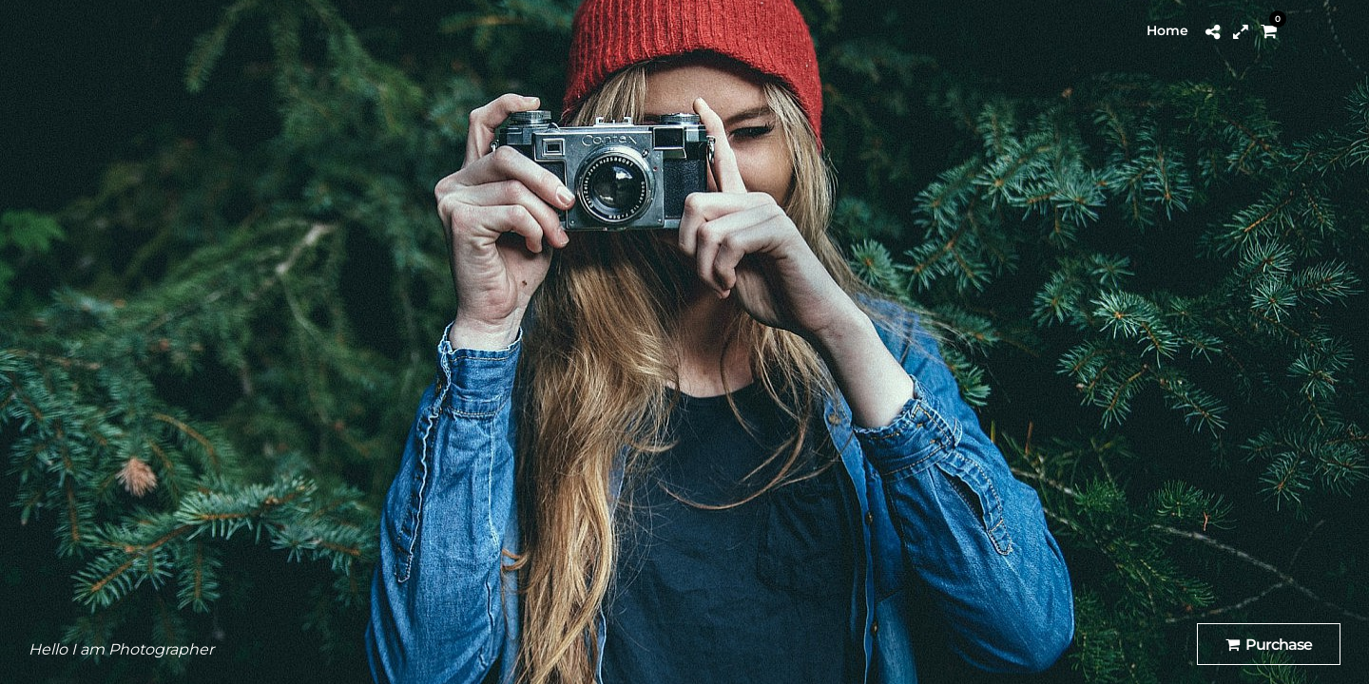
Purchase (1268, 645)
